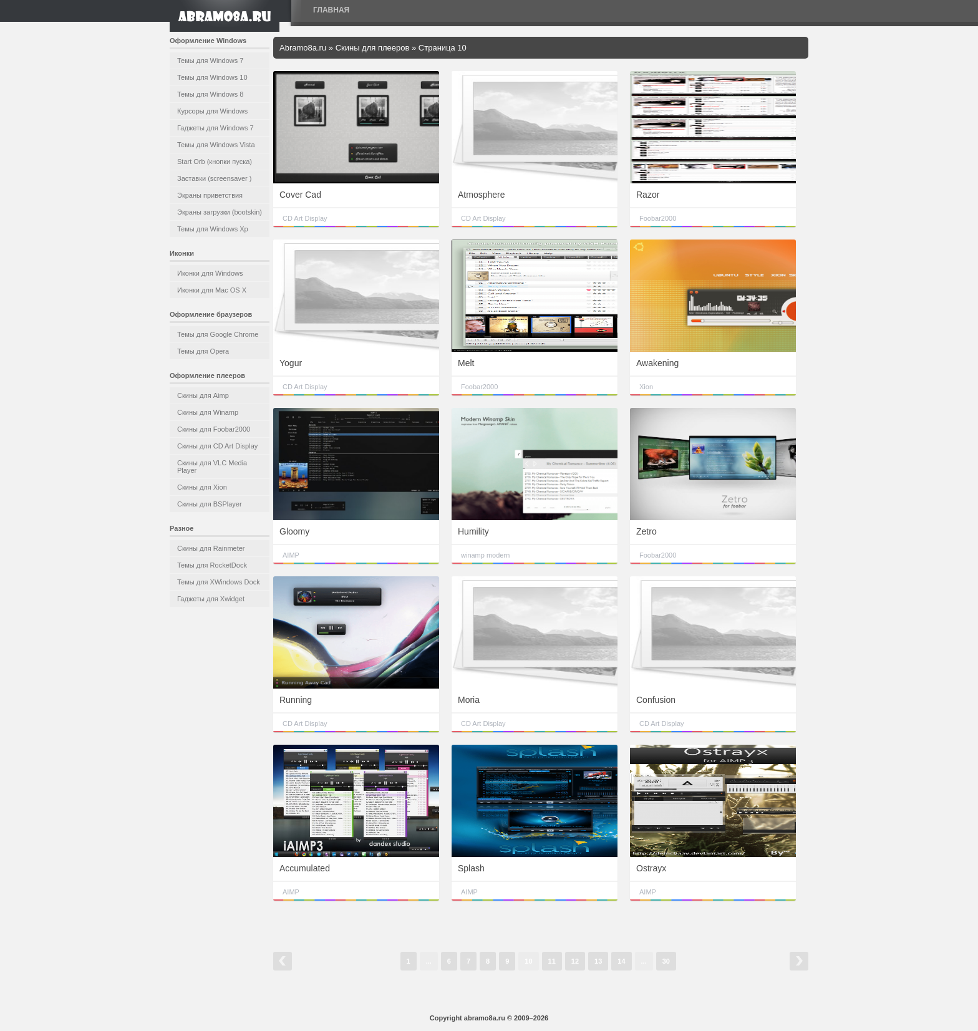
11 (552, 961)
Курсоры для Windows (212, 111)
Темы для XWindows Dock (218, 582)
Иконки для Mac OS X (211, 290)
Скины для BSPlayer (209, 504)
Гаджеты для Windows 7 (215, 128)
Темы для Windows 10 (212, 77)
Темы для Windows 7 (210, 60)
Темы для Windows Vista (216, 144)
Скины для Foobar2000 (213, 429)
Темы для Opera (203, 351)
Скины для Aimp (203, 395)
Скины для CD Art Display (217, 446)
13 (598, 961)
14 (621, 961)
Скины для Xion (202, 487)
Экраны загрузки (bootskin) (219, 212)
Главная (331, 10)
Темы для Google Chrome (217, 334)
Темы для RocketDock (212, 565)
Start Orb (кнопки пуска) (214, 161)
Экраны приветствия (210, 195)
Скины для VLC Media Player (212, 466)
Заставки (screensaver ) (214, 178)
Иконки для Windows (210, 273)
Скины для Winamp (207, 412)
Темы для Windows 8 (210, 94)
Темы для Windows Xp (212, 229)
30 (666, 961)
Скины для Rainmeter (211, 548)
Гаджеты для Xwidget (210, 599)
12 (575, 961)
